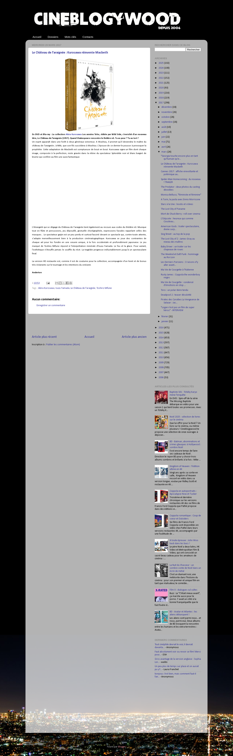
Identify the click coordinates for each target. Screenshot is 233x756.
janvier (165, 321)
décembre (166, 107)
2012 (161, 348)
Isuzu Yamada (63, 288)
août (164, 127)
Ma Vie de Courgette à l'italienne (177, 270)
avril (163, 147)
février (165, 316)
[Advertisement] (89, 324)
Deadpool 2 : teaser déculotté (176, 295)
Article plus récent (44, 337)
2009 (161, 362)
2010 (161, 357)
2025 (161, 63)
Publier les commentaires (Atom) (63, 344)
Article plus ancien (134, 337)
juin (163, 137)
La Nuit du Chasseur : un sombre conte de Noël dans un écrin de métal (185, 568)
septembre (167, 122)
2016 (161, 327)
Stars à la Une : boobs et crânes (177, 204)
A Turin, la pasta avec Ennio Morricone (180, 199)
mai (163, 142)
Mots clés (70, 36)
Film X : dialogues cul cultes (183, 590)
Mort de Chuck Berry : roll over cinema (180, 214)
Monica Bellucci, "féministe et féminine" (181, 195)
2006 (161, 377)
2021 (161, 83)
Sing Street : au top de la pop (175, 234)
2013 (161, 342)
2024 (161, 68)
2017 (161, 103)
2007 (161, 372)
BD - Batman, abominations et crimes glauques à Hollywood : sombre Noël (185, 444)
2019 (161, 93)
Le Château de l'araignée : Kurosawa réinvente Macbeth (70, 52)
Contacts (87, 36)
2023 (161, 73)
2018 (161, 98)
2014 (161, 338)
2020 (161, 88)
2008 (161, 367)
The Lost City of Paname (173, 209)
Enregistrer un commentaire (51, 305)
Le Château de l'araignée (83, 288)
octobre (165, 117)
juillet (164, 132)
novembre (167, 112)
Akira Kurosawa (74, 134)
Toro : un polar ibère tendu (174, 290)
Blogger (122, 747)
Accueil (37, 36)
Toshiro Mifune (104, 288)
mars (164, 152)
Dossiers (53, 36)
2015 (161, 333)
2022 (161, 78)
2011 (161, 352)
